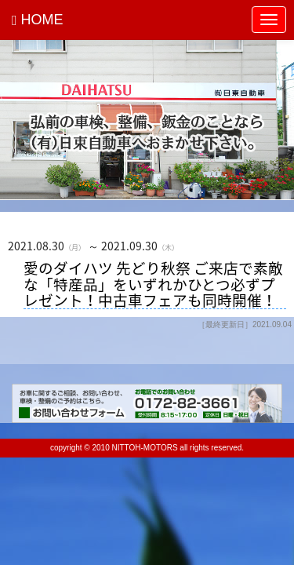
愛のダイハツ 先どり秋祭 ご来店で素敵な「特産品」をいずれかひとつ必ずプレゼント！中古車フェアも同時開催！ (153, 284)
